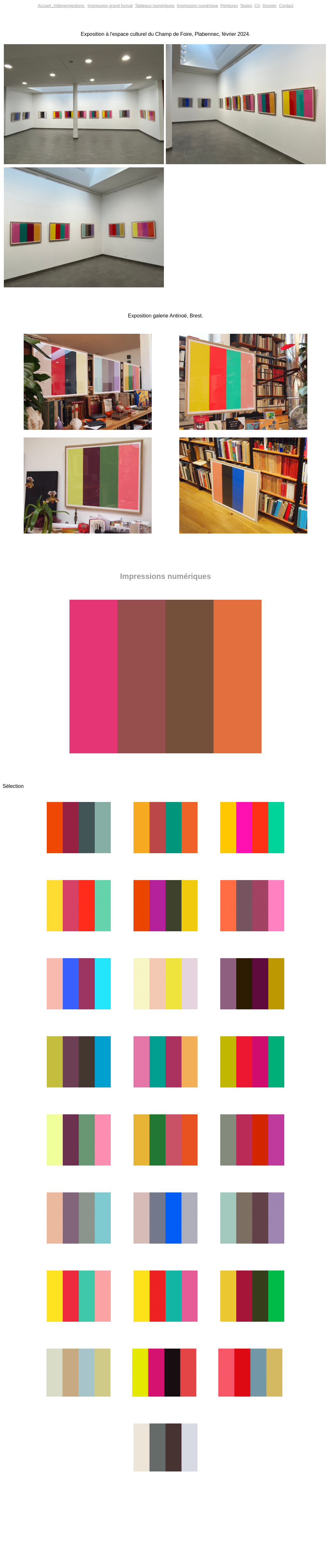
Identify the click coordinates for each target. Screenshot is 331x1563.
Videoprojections (68, 5)
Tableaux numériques (154, 5)
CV (257, 5)
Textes (246, 5)
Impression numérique (197, 5)
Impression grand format (110, 5)
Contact (286, 5)
